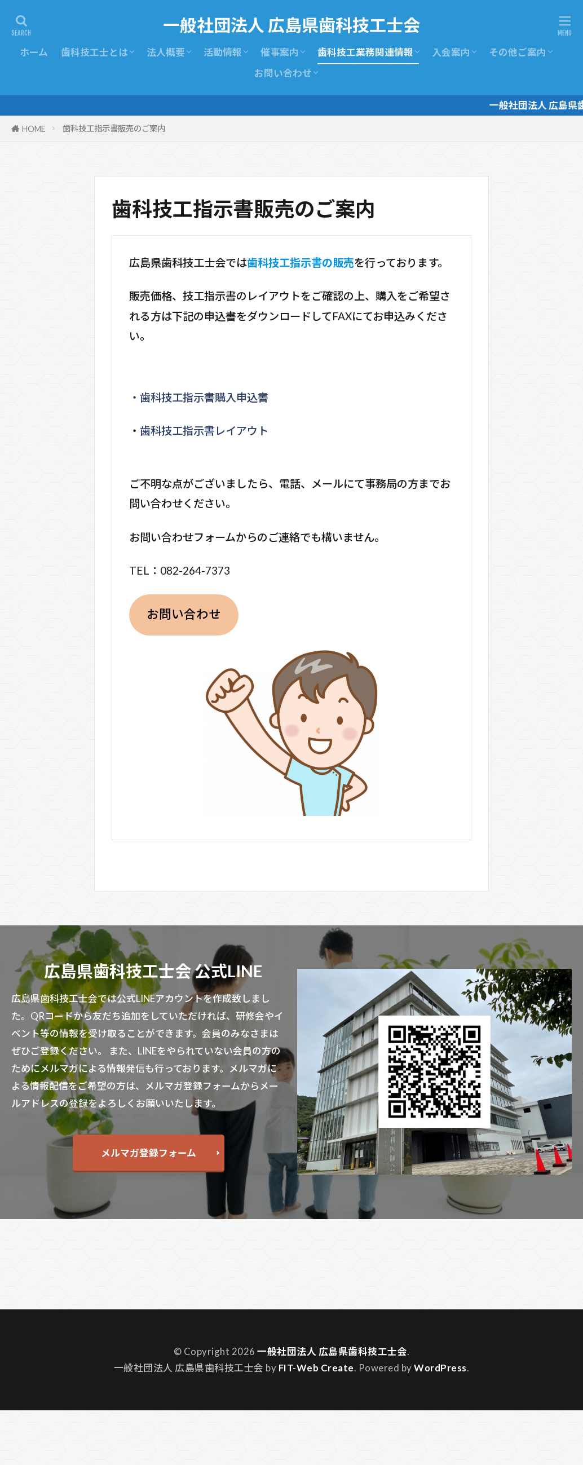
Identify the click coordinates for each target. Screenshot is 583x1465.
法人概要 (166, 52)
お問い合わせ (283, 73)
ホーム (34, 52)
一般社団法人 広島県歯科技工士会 (291, 25)
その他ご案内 (517, 52)
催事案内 (279, 52)
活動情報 (223, 52)
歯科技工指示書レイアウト (204, 430)
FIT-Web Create (316, 1368)
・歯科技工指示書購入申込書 (198, 397)
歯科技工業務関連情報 (365, 52)
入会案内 (451, 52)
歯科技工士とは (94, 52)
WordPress (440, 1368)
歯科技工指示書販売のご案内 (114, 128)
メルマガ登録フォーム (148, 1153)
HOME (34, 129)
